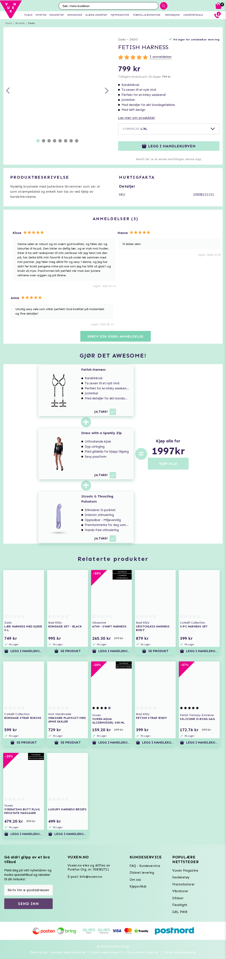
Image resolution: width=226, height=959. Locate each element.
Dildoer (178, 898)
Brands (20, 23)
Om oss (135, 880)
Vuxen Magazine (185, 870)
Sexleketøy (180, 877)
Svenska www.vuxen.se (68, 952)
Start (8, 23)
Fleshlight (179, 905)
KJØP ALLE (168, 464)
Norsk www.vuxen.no (143, 952)
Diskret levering (142, 873)
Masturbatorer (183, 884)
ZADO (133, 39)
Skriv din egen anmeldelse (116, 336)
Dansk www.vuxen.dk (180, 952)
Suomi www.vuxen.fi (106, 952)
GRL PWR (179, 912)
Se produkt (67, 651)
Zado (31, 23)
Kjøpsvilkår (138, 886)
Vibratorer (180, 891)
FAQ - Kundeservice (145, 866)
